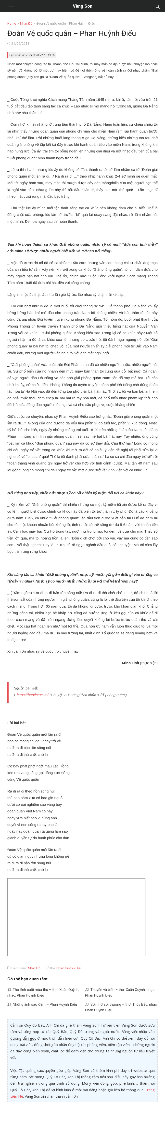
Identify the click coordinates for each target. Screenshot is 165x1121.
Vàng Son (82, 6)
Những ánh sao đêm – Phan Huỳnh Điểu (42, 1004)
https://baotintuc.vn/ (33, 695)
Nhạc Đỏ (26, 23)
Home (11, 23)
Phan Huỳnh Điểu (69, 968)
